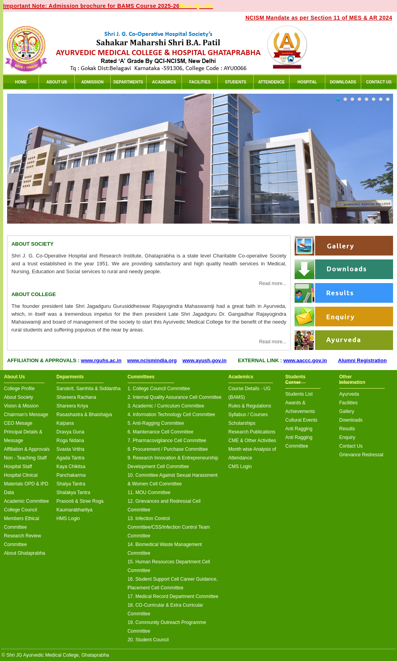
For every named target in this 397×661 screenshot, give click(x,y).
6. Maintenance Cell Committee (160, 432)
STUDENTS (235, 82)
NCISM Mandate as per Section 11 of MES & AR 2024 (318, 18)
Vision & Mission (21, 406)
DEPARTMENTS (128, 82)
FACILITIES (199, 82)
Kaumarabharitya (74, 510)
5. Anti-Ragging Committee (156, 423)
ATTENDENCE (271, 82)
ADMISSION (92, 82)
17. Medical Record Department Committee (173, 596)
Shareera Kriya (72, 406)
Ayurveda (349, 394)
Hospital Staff (18, 466)
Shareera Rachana (76, 397)
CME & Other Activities (252, 440)
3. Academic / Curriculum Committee (166, 406)
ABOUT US (56, 82)
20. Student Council (148, 639)
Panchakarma (70, 475)
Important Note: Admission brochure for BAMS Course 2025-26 (108, 6)
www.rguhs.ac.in (101, 360)
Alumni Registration (362, 360)
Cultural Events (301, 420)
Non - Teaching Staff (25, 458)
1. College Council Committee (159, 388)
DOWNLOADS (343, 82)
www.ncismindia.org (152, 360)
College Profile (19, 388)
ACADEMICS (164, 82)
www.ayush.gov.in (204, 360)
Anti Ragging (298, 428)
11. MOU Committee (149, 492)
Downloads (350, 420)
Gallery (346, 411)
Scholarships (242, 423)
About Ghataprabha (24, 553)
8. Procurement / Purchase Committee (168, 449)
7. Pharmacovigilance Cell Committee (167, 440)
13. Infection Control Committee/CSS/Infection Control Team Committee (169, 527)
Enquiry (347, 437)
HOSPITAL (307, 82)
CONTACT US (378, 82)
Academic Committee (26, 501)
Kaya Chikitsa (70, 466)
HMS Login (68, 518)
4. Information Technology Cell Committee (171, 414)
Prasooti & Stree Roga (79, 501)
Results (347, 428)
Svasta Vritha (70, 449)
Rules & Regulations (249, 406)
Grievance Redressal (361, 454)
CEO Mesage (18, 423)
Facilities (348, 402)
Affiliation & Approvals (27, 449)
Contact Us (350, 446)
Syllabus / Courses (248, 414)
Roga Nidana (70, 440)
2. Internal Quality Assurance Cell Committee (175, 397)
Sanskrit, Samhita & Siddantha (88, 388)
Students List (298, 394)
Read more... (272, 283)
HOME (21, 82)
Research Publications (251, 432)
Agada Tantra (70, 458)
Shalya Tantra (70, 484)
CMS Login (240, 466)
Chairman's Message (26, 414)
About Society (18, 397)
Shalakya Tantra (73, 492)
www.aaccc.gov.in (305, 360)
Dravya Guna (70, 432)
